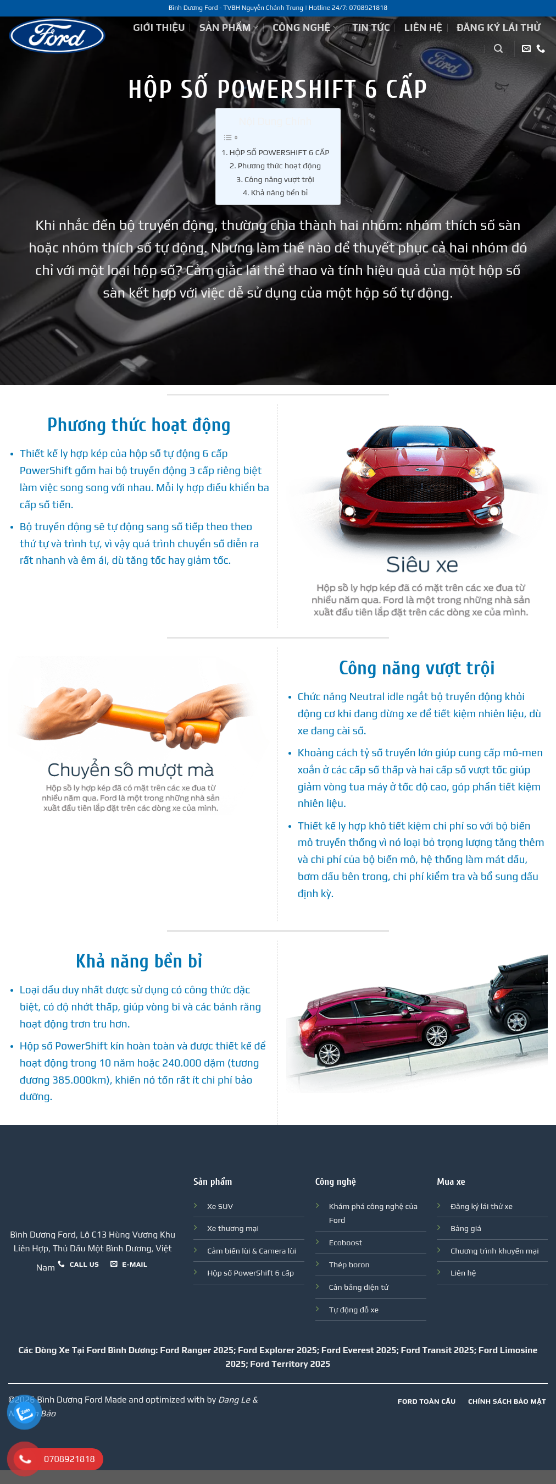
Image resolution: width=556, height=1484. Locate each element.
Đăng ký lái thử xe (482, 1206)
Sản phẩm (228, 27)
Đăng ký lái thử (499, 27)
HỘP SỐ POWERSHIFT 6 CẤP (279, 152)
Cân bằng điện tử (358, 1287)
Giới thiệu (159, 27)
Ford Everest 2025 (359, 1350)
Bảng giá (466, 1228)
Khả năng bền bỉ (279, 192)
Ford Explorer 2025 (277, 1350)
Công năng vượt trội (279, 179)
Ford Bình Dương (120, 1350)
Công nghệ (305, 27)
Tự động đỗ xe (354, 1309)
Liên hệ (423, 27)
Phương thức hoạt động (279, 165)
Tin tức (371, 27)
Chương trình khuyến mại (495, 1250)
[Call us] (540, 49)
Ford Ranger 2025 (196, 1350)
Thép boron (349, 1264)
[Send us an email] (526, 49)
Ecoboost (346, 1242)
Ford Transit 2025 (437, 1350)
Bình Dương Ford (70, 1399)
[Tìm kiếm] (498, 48)
